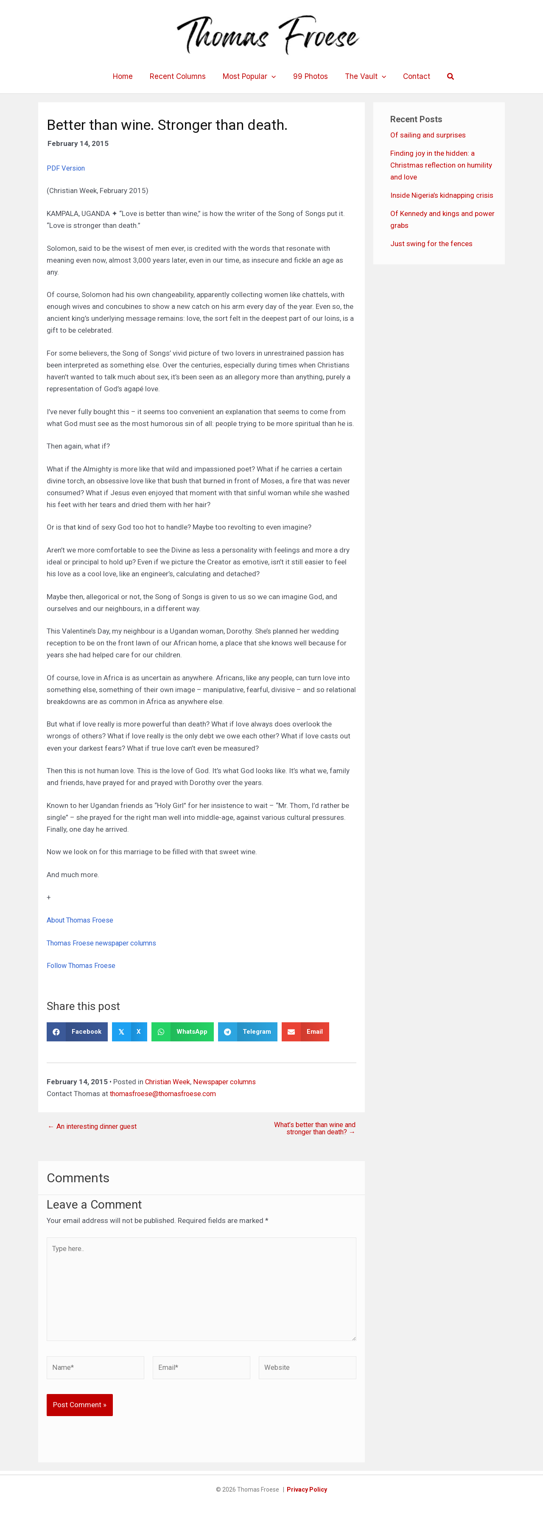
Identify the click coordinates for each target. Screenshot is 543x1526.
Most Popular (250, 76)
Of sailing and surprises (428, 135)
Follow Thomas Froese (83, 965)
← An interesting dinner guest (95, 1126)
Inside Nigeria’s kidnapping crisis (441, 195)
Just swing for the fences (431, 243)
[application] (273, 76)
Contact (410, 76)
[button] (443, 76)
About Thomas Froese (82, 920)
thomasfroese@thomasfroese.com (167, 1093)
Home (129, 76)
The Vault (361, 76)
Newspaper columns (228, 1081)
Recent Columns (182, 76)
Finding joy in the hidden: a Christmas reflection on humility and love (441, 165)
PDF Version (66, 168)
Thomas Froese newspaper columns (104, 942)
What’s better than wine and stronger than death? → (311, 1128)
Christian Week (169, 1081)
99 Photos (309, 76)
